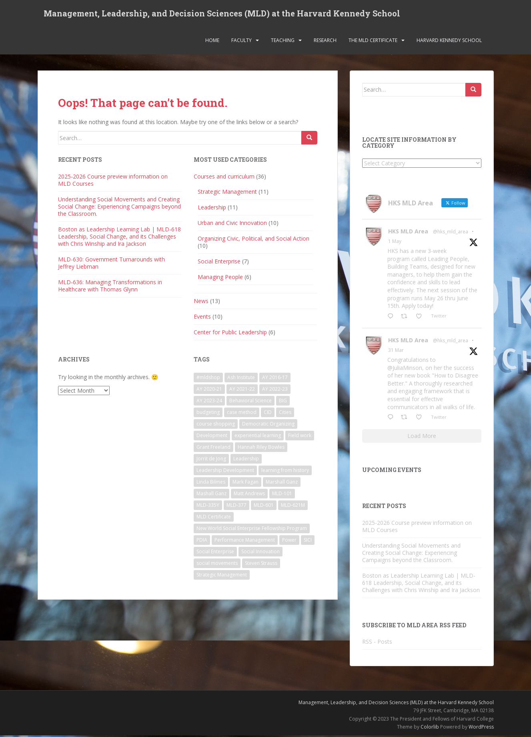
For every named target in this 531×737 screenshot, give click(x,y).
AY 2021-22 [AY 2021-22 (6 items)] (242, 390)
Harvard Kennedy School (449, 41)
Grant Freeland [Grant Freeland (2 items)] (213, 448)
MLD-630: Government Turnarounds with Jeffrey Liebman (111, 264)
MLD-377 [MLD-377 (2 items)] (236, 506)
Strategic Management (227, 193)
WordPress (481, 728)
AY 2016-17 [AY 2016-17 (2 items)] (275, 379)
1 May (394, 243)
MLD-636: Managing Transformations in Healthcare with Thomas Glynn (110, 287)
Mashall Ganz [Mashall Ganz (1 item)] (211, 495)
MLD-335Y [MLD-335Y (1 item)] (207, 506)
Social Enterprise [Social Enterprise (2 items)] (215, 553)
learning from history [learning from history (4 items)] (285, 471)
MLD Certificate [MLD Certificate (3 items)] (213, 518)
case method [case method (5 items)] (241, 413)
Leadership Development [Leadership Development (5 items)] (225, 471)
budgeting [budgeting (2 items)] (208, 413)
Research (325, 41)
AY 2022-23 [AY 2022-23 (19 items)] (275, 390)
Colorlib (430, 728)
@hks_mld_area (450, 233)
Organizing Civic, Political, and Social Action (253, 240)
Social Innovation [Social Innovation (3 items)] (260, 553)
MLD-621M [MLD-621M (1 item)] (293, 506)
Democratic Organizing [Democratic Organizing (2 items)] (268, 425)
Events (202, 318)
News (201, 302)
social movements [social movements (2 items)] (217, 564)
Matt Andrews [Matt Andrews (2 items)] (249, 495)
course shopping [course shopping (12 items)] (215, 425)
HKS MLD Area (408, 233)
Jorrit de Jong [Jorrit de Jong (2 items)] (211, 460)
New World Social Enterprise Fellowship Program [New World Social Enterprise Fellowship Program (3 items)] (251, 529)
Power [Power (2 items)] (289, 541)
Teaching (283, 41)
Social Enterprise (219, 263)
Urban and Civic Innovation (232, 224)
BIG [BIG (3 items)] (283, 402)
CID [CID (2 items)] (268, 413)
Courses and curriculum (224, 178)
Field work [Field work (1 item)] (299, 437)
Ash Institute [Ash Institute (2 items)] (241, 379)
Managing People (220, 278)
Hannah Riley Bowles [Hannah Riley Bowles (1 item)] (261, 448)
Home (212, 41)
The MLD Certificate (373, 41)
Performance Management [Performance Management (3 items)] (244, 541)
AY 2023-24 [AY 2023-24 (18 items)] (209, 402)
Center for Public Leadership (230, 333)
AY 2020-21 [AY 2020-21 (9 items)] (209, 390)
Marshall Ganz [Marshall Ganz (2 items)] (282, 483)
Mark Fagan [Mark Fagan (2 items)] (245, 483)
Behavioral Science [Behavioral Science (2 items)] (250, 402)
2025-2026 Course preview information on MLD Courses (113, 181)
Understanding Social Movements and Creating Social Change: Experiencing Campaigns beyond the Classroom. (119, 208)
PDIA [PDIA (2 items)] (201, 541)
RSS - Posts (377, 643)
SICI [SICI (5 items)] (308, 541)
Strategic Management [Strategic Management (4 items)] (221, 576)
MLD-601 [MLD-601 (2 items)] (264, 506)
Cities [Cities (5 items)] (285, 413)
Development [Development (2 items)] (211, 437)
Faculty (241, 41)
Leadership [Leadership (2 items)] (246, 460)
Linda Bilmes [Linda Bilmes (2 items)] (210, 483)
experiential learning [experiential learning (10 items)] (257, 437)
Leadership (212, 209)
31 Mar (396, 352)
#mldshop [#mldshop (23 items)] (208, 379)
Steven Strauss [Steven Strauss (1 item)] (261, 564)
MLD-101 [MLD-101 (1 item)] (282, 495)
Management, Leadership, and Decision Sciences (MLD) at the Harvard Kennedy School (222, 14)
